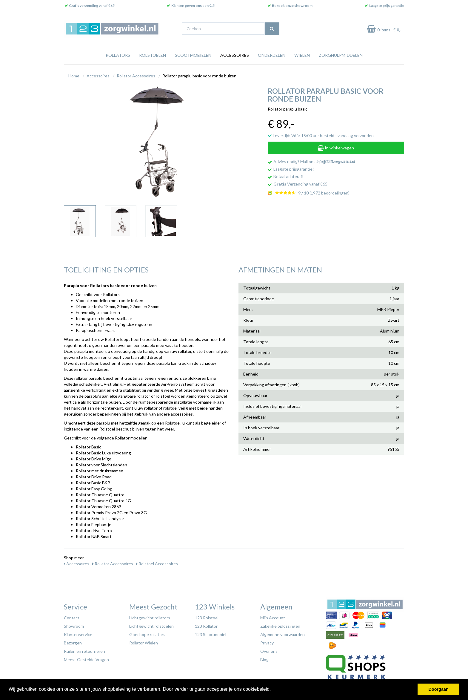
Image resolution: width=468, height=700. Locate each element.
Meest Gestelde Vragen (86, 659)
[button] (273, 690)
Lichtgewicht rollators (149, 617)
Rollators (118, 55)
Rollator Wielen (143, 642)
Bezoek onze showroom (292, 5)
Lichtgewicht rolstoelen (151, 626)
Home (73, 75)
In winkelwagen (336, 147)
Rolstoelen (152, 55)
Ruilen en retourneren (84, 651)
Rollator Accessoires (136, 75)
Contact (71, 617)
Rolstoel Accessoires (157, 563)
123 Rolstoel (206, 617)
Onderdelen (271, 55)
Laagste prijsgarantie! (293, 168)
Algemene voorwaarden (282, 634)
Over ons (269, 651)
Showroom (74, 626)
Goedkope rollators (147, 634)
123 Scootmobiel (210, 634)
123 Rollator (206, 626)
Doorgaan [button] (439, 689)
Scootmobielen (193, 55)
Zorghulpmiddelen (341, 55)
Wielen (302, 55)
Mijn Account (272, 617)
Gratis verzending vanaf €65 (92, 5)
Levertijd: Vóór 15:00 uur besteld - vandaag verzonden (321, 135)
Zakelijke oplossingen (280, 626)
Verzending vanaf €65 (300, 183)
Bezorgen (73, 642)
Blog (264, 659)
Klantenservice (78, 634)
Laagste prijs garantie (386, 5)
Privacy (267, 642)
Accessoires (234, 55)
